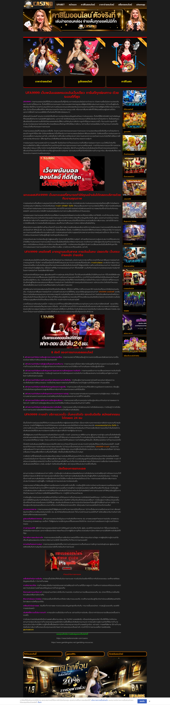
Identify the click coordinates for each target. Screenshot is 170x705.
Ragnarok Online (130, 223)
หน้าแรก (73, 4)
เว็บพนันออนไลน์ (129, 155)
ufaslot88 (127, 200)
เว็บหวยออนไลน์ (129, 178)
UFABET (60, 4)
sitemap (140, 4)
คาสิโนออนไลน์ (88, 4)
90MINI (126, 314)
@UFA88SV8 (28, 629)
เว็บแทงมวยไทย (129, 268)
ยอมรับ (142, 702)
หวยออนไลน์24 (129, 291)
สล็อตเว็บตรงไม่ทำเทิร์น (131, 359)
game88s (127, 132)
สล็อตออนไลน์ (125, 4)
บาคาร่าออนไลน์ (106, 4)
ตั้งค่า (40, 704)
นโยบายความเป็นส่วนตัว (99, 701)
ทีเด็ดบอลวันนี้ (128, 109)
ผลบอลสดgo (128, 246)
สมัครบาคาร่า (128, 336)
